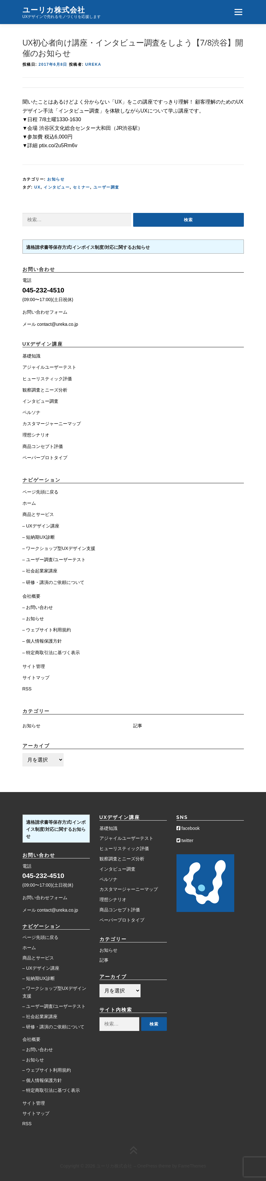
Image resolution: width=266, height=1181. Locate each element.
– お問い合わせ (37, 607)
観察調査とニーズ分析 (44, 389)
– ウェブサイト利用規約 (46, 629)
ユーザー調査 (106, 187)
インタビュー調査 (40, 401)
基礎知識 (31, 356)
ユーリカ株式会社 (53, 9)
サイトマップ (35, 677)
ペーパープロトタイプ (44, 457)
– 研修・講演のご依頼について (53, 582)
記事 (137, 725)
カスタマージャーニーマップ (51, 423)
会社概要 (31, 596)
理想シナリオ (35, 434)
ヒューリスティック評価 (47, 378)
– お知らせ (33, 618)
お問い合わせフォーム (44, 312)
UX (37, 187)
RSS (27, 688)
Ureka (93, 64)
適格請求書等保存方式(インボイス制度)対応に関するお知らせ (88, 247)
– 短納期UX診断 (38, 537)
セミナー (81, 187)
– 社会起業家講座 (40, 570)
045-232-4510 (43, 290)
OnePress (147, 1165)
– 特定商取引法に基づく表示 (51, 652)
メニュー (238, 12)
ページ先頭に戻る (40, 491)
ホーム (29, 503)
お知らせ (55, 179)
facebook (188, 828)
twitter (184, 840)
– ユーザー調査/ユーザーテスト (54, 559)
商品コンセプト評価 (42, 446)
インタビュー (57, 187)
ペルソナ (31, 412)
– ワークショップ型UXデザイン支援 (58, 548)
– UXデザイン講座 (40, 525)
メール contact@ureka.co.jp (50, 324)
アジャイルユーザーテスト (49, 367)
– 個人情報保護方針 (42, 641)
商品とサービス (38, 514)
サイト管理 (33, 666)
